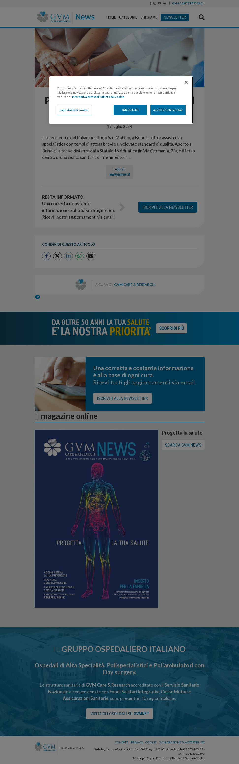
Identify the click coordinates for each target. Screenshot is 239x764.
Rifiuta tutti (130, 110)
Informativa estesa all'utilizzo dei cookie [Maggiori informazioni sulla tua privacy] (98, 96)
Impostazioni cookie (74, 110)
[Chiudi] (186, 82)
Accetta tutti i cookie (168, 110)
